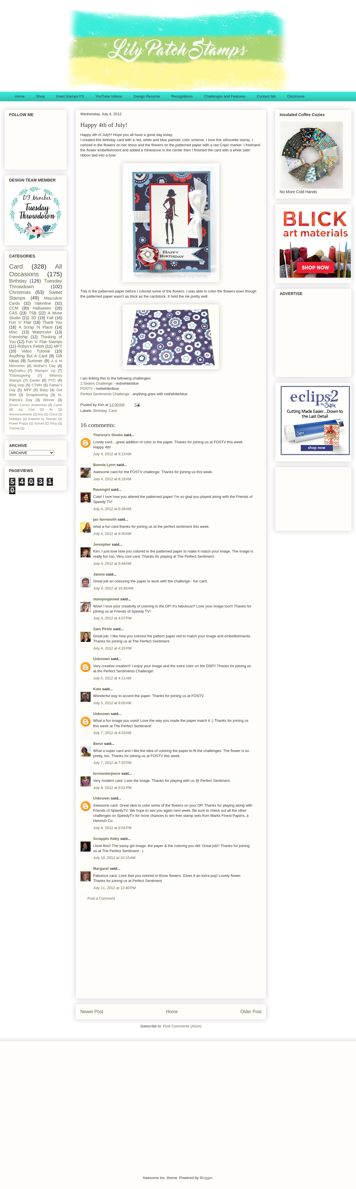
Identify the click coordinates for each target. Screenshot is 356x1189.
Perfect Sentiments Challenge (104, 394)
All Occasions (35, 270)
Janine (99, 574)
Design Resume (147, 96)
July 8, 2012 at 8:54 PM (112, 828)
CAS (13, 313)
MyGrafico (17, 371)
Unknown (101, 659)
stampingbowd (106, 599)
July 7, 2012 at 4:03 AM (112, 733)
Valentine (43, 303)
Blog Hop (16, 385)
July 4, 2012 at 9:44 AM (112, 563)
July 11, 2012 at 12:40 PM (114, 888)
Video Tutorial (35, 351)
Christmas (20, 292)
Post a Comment (101, 898)
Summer (34, 360)
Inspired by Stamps (42, 419)
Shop (40, 96)
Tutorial (14, 428)
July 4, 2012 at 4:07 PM (112, 618)
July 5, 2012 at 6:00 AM (112, 703)
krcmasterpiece (106, 773)
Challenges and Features (224, 96)
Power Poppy (18, 423)
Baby (44, 390)
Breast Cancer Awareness (28, 405)
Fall (50, 318)
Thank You (52, 322)
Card (113, 411)
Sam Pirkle (102, 629)
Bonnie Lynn (104, 465)
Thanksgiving (19, 376)
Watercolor (42, 332)
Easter (35, 380)
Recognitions (182, 96)
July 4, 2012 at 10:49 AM (113, 588)
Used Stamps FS (70, 96)
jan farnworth (104, 519)
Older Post (250, 1011)
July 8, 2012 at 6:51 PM (112, 788)
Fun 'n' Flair (20, 322)
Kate (97, 689)
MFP (28, 390)
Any (40, 414)
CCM (13, 308)
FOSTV (86, 388)
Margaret (101, 868)
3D (33, 318)
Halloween (42, 308)
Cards (58, 405)
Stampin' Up (44, 371)
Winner (48, 400)
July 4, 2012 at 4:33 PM (112, 648)
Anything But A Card (28, 356)
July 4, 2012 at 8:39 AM (112, 509)
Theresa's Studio (108, 435)
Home (20, 96)
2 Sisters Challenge (96, 383)
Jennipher (102, 544)
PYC (52, 380)
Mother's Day (45, 366)
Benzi (98, 743)
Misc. (14, 332)
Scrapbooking (37, 395)
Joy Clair (26, 409)
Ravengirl (101, 489)
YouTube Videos (108, 96)
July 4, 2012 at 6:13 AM (112, 454)
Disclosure (295, 96)
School (39, 423)
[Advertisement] (170, 954)
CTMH (37, 385)
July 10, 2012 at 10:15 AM (114, 858)
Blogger (206, 1178)
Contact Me (266, 96)
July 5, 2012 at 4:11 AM (112, 678)
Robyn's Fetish (31, 346)
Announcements (20, 414)
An (51, 409)
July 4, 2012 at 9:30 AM (112, 533)
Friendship (18, 337)
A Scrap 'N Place (36, 327)
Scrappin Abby (106, 838)
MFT (58, 346)
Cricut (53, 414)
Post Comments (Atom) (182, 1026)
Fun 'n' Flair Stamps (44, 341)
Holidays (15, 419)
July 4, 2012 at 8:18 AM (112, 479)
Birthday (100, 411)
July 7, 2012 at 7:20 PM (112, 763)
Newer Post (91, 1011)
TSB (32, 313)
